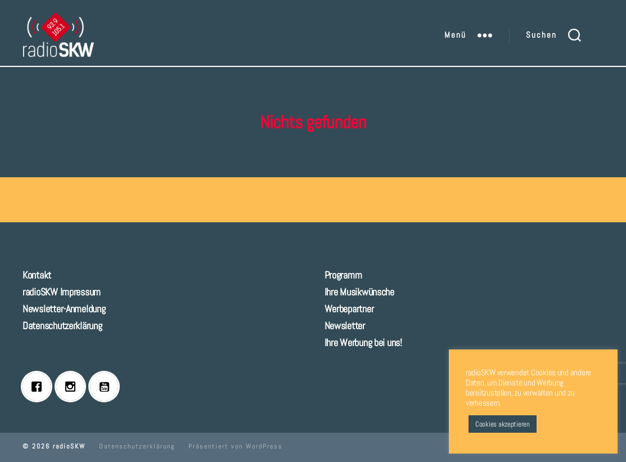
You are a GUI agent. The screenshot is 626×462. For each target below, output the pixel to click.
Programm (343, 274)
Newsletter (345, 325)
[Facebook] (39, 387)
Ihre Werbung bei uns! (363, 342)
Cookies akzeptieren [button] (502, 424)
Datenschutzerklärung (62, 325)
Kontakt (36, 274)
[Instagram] (73, 387)
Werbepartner (349, 308)
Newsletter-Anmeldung (64, 308)
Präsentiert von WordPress (235, 446)
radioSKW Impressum (61, 291)
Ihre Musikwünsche (359, 291)
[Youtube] (107, 387)
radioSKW (69, 446)
